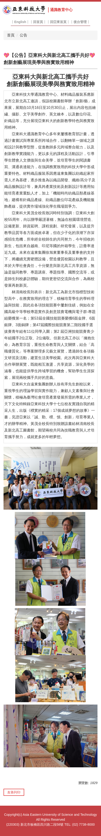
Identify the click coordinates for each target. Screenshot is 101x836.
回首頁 (38, 22)
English (20, 22)
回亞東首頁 (58, 22)
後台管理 (80, 22)
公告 (23, 35)
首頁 (11, 35)
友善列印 (13, 792)
